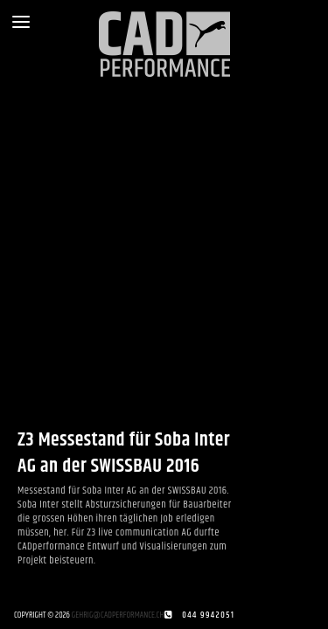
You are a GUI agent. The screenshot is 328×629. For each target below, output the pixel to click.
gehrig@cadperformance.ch (118, 615)
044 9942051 (208, 615)
